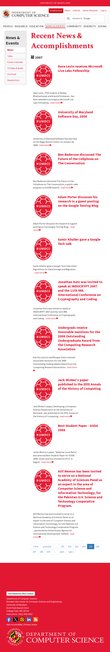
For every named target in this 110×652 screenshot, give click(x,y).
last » (71, 551)
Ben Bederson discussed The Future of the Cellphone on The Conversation (79, 158)
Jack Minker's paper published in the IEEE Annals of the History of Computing (79, 384)
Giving (102, 26)
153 (76, 546)
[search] (83, 18)
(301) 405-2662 (25, 614)
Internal (76, 10)
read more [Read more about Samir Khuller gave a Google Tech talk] (40, 272)
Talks (10, 56)
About (67, 10)
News (10, 49)
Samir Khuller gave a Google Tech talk (79, 241)
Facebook (8, 619)
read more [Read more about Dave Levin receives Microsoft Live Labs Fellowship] (56, 102)
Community (74, 26)
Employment (56, 10)
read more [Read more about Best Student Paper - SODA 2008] (47, 462)
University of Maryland (55, 3)
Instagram (22, 619)
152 (69, 546)
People (8, 26)
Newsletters (13, 80)
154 (83, 546)
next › (62, 551)
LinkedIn (29, 619)
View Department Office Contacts (20, 594)
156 (97, 546)
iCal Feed (11, 74)
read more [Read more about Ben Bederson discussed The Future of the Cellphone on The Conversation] (67, 187)
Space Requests (90, 10)
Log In (103, 10)
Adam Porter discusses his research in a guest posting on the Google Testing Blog (78, 201)
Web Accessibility (14, 624)
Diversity (90, 26)
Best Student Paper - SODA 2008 (78, 427)
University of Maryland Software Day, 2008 (75, 114)
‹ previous (46, 546)
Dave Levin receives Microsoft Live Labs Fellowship (80, 68)
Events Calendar (15, 62)
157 (34, 551)
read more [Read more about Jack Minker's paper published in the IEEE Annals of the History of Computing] (66, 416)
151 (62, 546)
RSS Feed (35, 619)
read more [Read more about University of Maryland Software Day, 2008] (45, 145)
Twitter (15, 619)
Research (21, 26)
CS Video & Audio (15, 68)
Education (37, 26)
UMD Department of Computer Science (25, 14)
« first (36, 546)
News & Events (55, 26)
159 (48, 551)
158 (41, 551)
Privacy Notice (30, 624)
